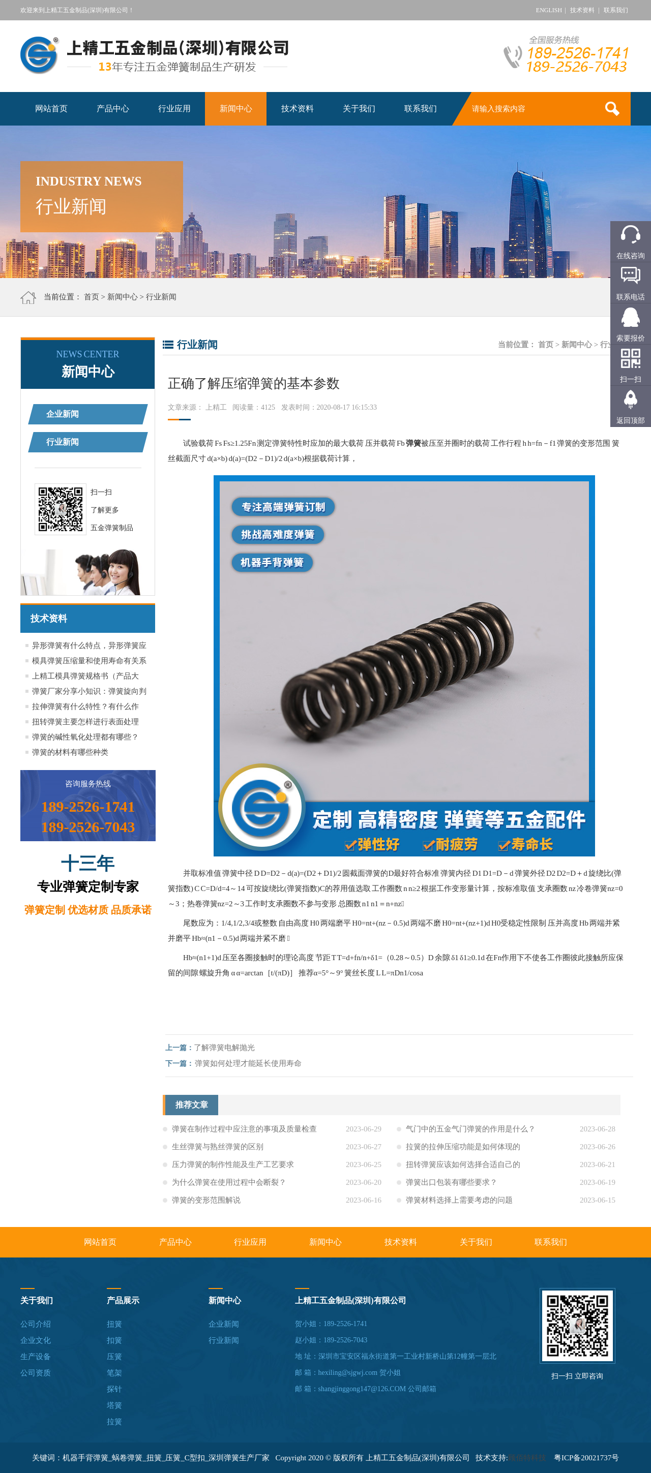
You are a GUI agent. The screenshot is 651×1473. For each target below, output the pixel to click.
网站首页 (51, 108)
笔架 (114, 1373)
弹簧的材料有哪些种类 (70, 752)
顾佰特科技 (527, 1458)
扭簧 (114, 1324)
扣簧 (114, 1340)
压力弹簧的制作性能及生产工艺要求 (233, 1167)
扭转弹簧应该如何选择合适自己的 (463, 1167)
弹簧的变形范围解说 (206, 1203)
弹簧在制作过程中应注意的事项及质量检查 (244, 1132)
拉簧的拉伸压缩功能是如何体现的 (463, 1150)
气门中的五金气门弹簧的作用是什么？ (471, 1132)
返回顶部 (630, 420)
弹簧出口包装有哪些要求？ (451, 1185)
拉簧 (114, 1422)
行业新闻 (161, 297)
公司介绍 (35, 1324)
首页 (91, 297)
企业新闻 (62, 414)
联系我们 (616, 10)
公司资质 (35, 1373)
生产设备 (35, 1357)
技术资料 (582, 10)
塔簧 (114, 1405)
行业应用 (174, 108)
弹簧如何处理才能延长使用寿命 (251, 1063)
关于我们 (359, 108)
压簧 (114, 1357)
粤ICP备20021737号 (586, 1458)
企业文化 (35, 1340)
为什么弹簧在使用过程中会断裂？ (229, 1185)
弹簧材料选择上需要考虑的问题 (459, 1203)
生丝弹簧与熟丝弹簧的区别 (217, 1150)
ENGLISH (549, 10)
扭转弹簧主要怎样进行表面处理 (85, 722)
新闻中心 (236, 108)
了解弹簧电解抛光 (227, 1048)
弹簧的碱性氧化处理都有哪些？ (85, 737)
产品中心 (113, 108)
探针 (114, 1389)
